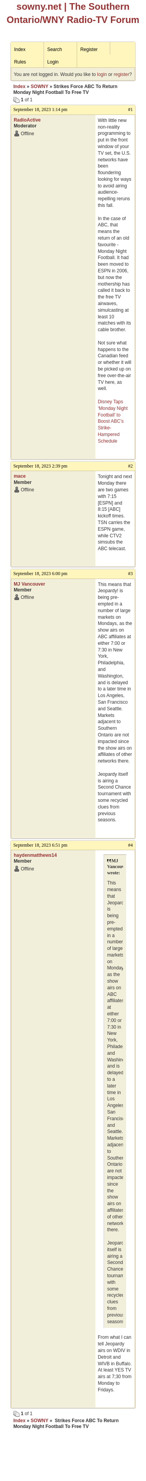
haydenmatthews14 (35, 855)
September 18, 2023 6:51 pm (40, 845)
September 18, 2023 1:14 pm (40, 109)
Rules (20, 62)
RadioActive (27, 120)
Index (19, 49)
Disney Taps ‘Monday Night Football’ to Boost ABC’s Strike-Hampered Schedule (113, 421)
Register (89, 49)
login (102, 74)
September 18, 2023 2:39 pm (40, 466)
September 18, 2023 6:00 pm (40, 573)
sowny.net (39, 6)
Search (54, 49)
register (121, 74)
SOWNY (39, 86)
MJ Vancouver (29, 584)
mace (20, 476)
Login (52, 62)
